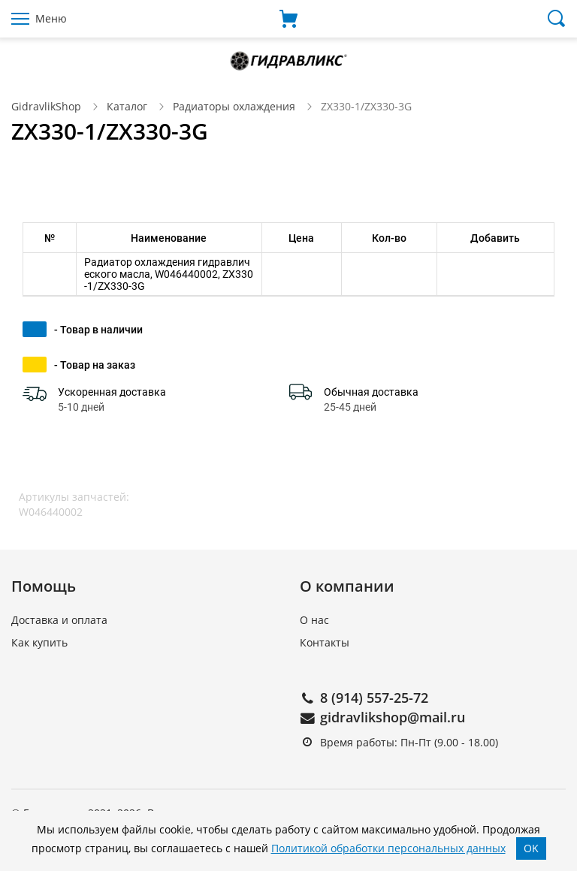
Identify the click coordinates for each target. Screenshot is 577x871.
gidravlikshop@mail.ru (392, 717)
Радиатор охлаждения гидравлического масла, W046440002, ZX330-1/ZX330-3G (168, 274)
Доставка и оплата (59, 620)
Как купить (39, 642)
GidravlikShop (46, 106)
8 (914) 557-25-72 (374, 698)
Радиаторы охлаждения (234, 106)
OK (531, 848)
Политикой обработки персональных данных (388, 848)
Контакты (324, 642)
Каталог (127, 106)
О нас (314, 620)
